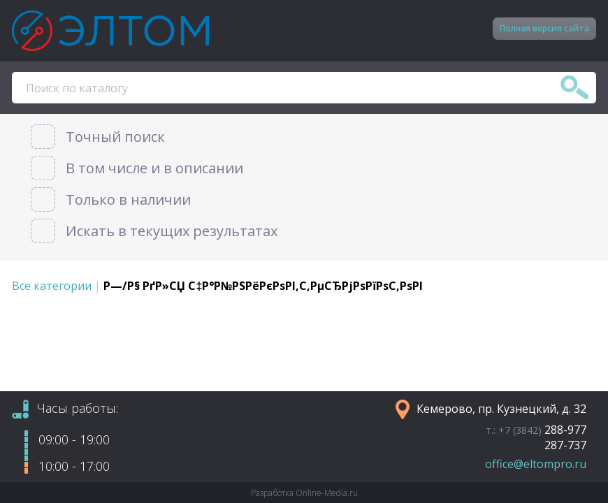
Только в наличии (128, 199)
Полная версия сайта (544, 28)
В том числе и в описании (154, 168)
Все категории (52, 285)
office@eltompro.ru (535, 464)
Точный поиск (115, 136)
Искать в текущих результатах (171, 230)
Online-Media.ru (327, 493)
